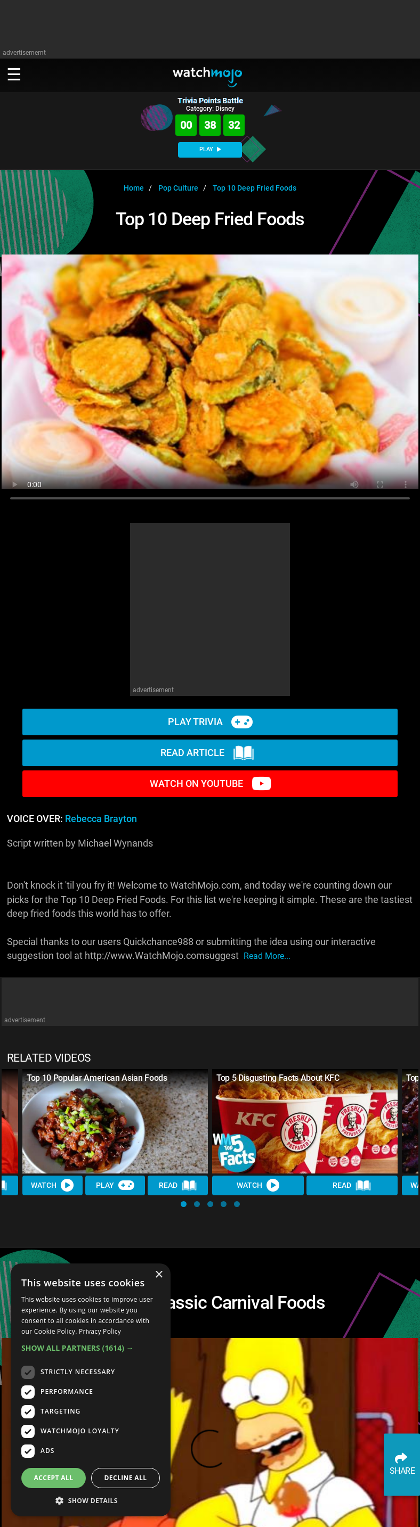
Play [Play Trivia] (115, 1185)
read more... (267, 956)
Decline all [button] (125, 1477)
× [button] (159, 1275)
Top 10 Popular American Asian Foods (97, 1078)
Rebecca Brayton (101, 819)
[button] (183, 1204)
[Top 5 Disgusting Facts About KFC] (305, 1121)
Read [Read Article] (178, 1186)
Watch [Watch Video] (52, 1185)
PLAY (210, 149)
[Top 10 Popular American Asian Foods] (115, 1121)
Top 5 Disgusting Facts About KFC (278, 1078)
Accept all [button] (54, 1477)
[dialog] (91, 1389)
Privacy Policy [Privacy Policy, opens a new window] (100, 1331)
